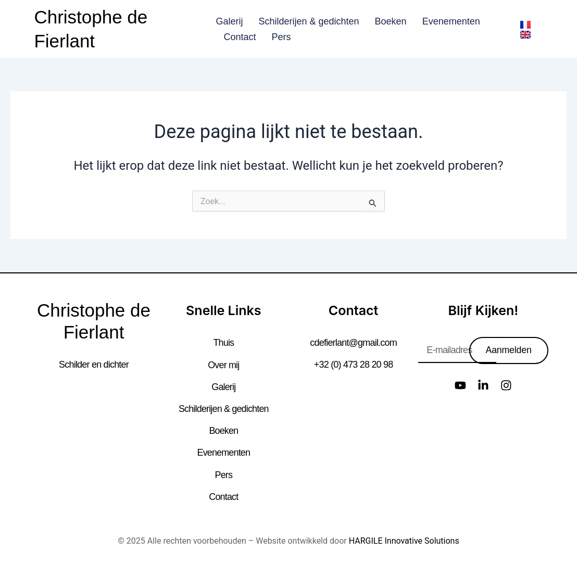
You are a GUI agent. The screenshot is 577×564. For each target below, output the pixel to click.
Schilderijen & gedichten (308, 21)
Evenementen (451, 21)
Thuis (223, 342)
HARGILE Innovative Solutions (404, 540)
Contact (239, 37)
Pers (281, 37)
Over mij (224, 364)
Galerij (229, 21)
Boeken (391, 21)
